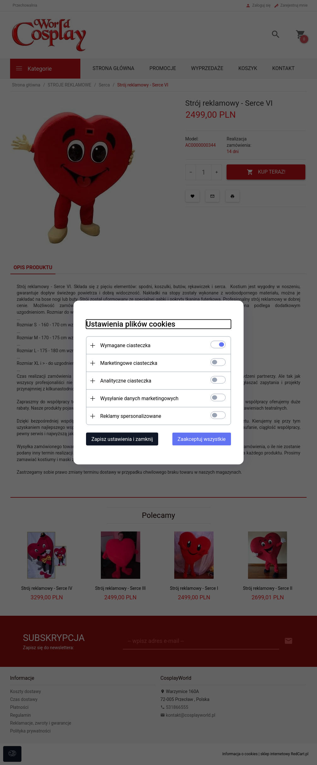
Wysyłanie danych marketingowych (139, 398)
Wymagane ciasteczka (125, 345)
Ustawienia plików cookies (130, 324)
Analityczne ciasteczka (125, 381)
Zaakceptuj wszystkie (202, 439)
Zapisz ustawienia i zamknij (122, 439)
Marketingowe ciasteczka (128, 363)
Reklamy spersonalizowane (130, 416)
